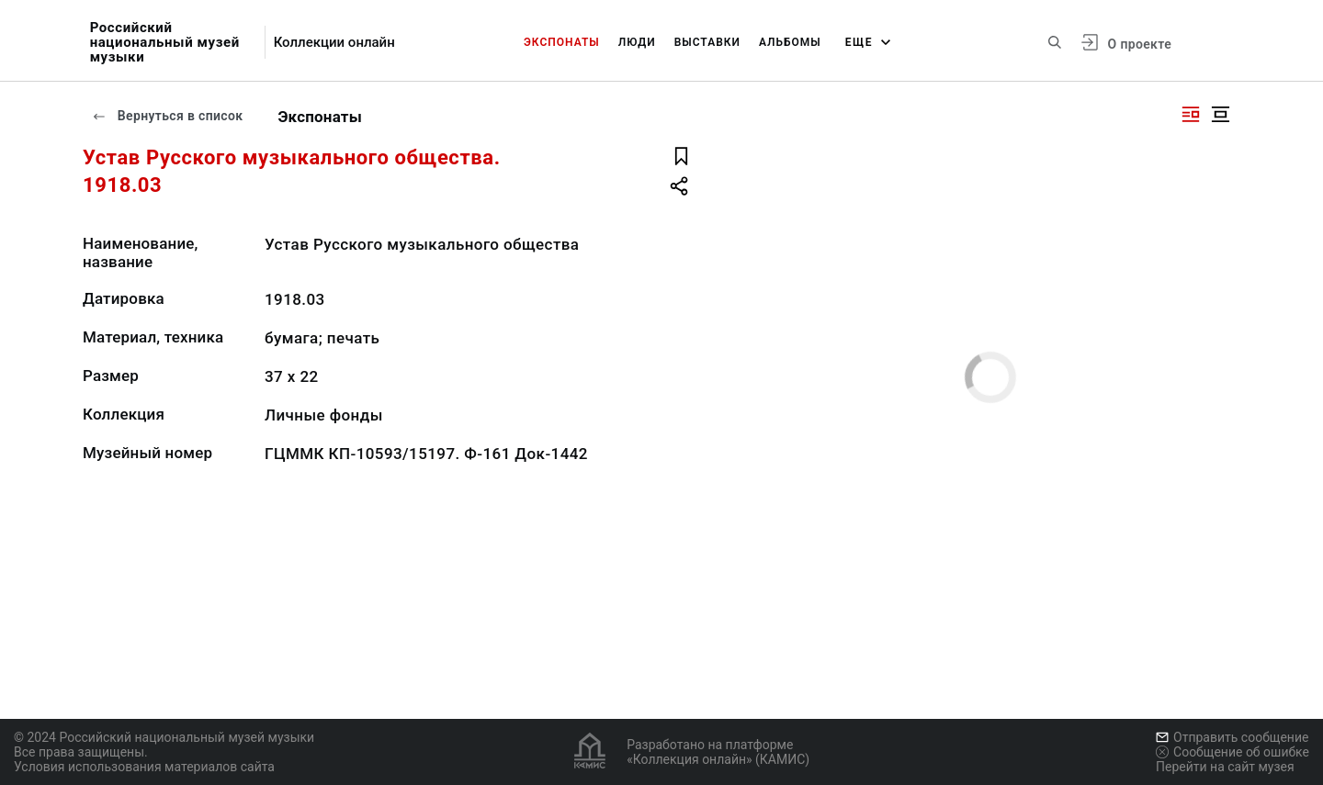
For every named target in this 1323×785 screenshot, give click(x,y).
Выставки (707, 42)
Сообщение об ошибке (1232, 752)
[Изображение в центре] (1220, 114)
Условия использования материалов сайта (144, 766)
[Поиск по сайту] (1055, 42)
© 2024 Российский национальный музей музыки (164, 737)
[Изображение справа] (1190, 114)
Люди (637, 42)
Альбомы (790, 42)
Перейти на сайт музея (1225, 766)
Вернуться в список (167, 115)
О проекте (1139, 44)
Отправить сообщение (1232, 737)
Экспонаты (562, 42)
